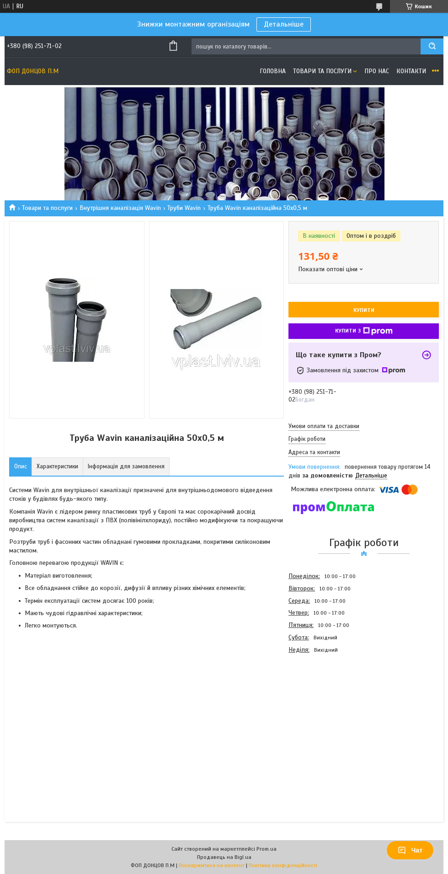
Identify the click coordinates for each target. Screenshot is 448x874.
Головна (273, 71)
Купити (363, 310)
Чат (410, 850)
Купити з (364, 331)
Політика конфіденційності (283, 865)
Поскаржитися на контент (212, 865)
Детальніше (284, 24)
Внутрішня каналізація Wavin (120, 208)
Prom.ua (266, 849)
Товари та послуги (322, 71)
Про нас (376, 71)
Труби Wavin (184, 208)
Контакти (411, 71)
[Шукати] (432, 46)
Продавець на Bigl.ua (224, 857)
